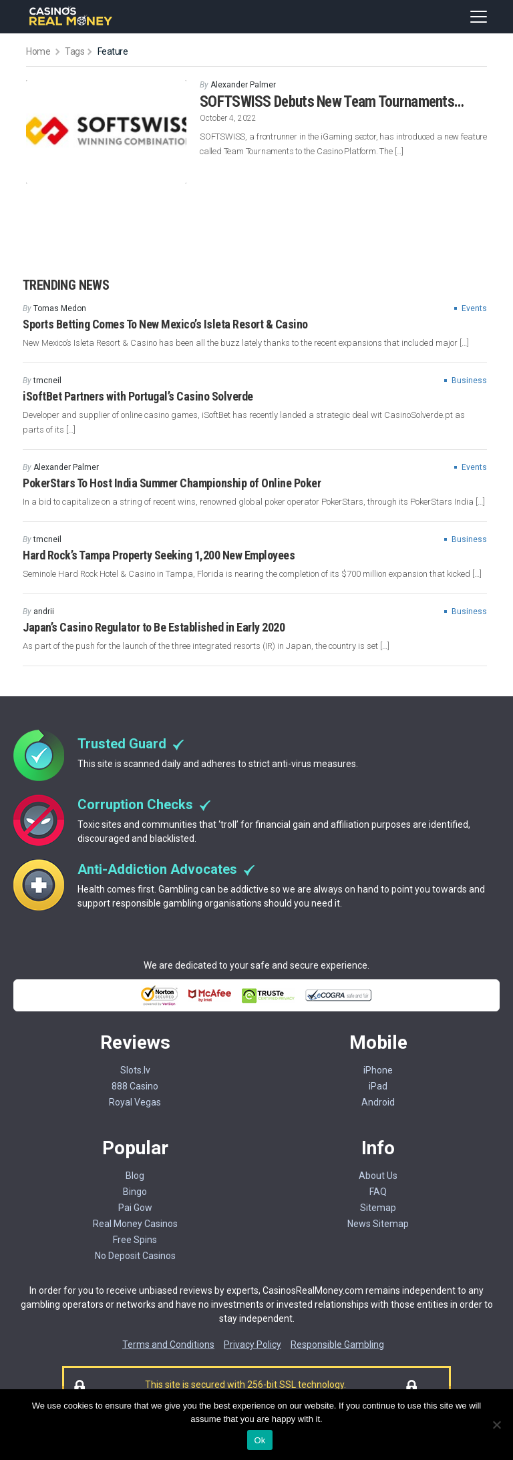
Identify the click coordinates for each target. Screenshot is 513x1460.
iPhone (378, 1070)
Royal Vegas (135, 1102)
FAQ (378, 1191)
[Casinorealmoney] (71, 23)
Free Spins (135, 1239)
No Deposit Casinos (135, 1255)
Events (474, 308)
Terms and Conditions (168, 1344)
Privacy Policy (252, 1344)
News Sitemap (378, 1223)
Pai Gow (135, 1207)
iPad (378, 1086)
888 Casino (135, 1086)
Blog (135, 1175)
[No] (496, 1424)
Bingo (135, 1191)
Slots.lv (135, 1070)
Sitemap (378, 1207)
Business (469, 380)
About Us (378, 1175)
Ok (259, 1440)
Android (378, 1102)
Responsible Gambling (337, 1344)
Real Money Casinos (135, 1223)
